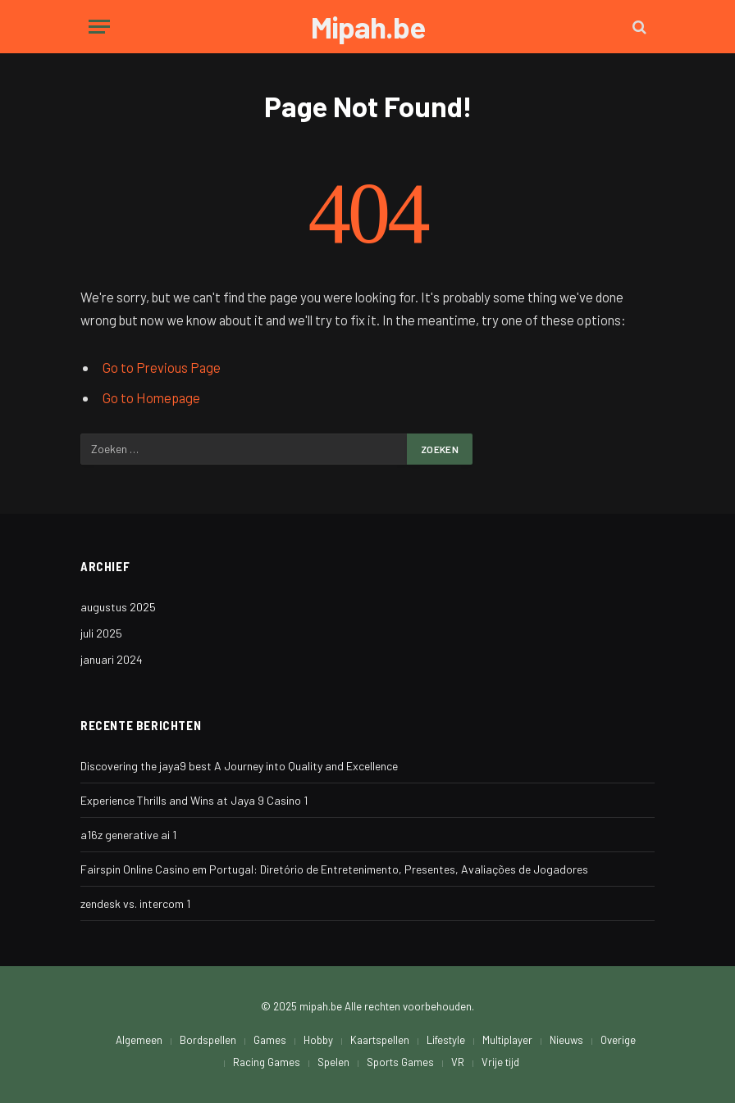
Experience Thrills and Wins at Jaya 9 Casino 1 (194, 800)
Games (269, 1039)
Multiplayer (507, 1039)
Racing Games (266, 1062)
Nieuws (566, 1039)
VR (457, 1062)
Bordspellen (208, 1039)
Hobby (318, 1039)
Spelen (333, 1062)
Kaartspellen (379, 1039)
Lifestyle (446, 1039)
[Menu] (99, 26)
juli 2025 (101, 633)
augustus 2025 (118, 607)
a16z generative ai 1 (128, 835)
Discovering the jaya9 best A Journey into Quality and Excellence (239, 766)
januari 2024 (111, 659)
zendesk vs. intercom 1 (135, 903)
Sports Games (400, 1062)
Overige (618, 1039)
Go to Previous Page (162, 367)
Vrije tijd (500, 1062)
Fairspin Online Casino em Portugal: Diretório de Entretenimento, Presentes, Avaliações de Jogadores (334, 869)
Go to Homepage (151, 397)
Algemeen (139, 1039)
